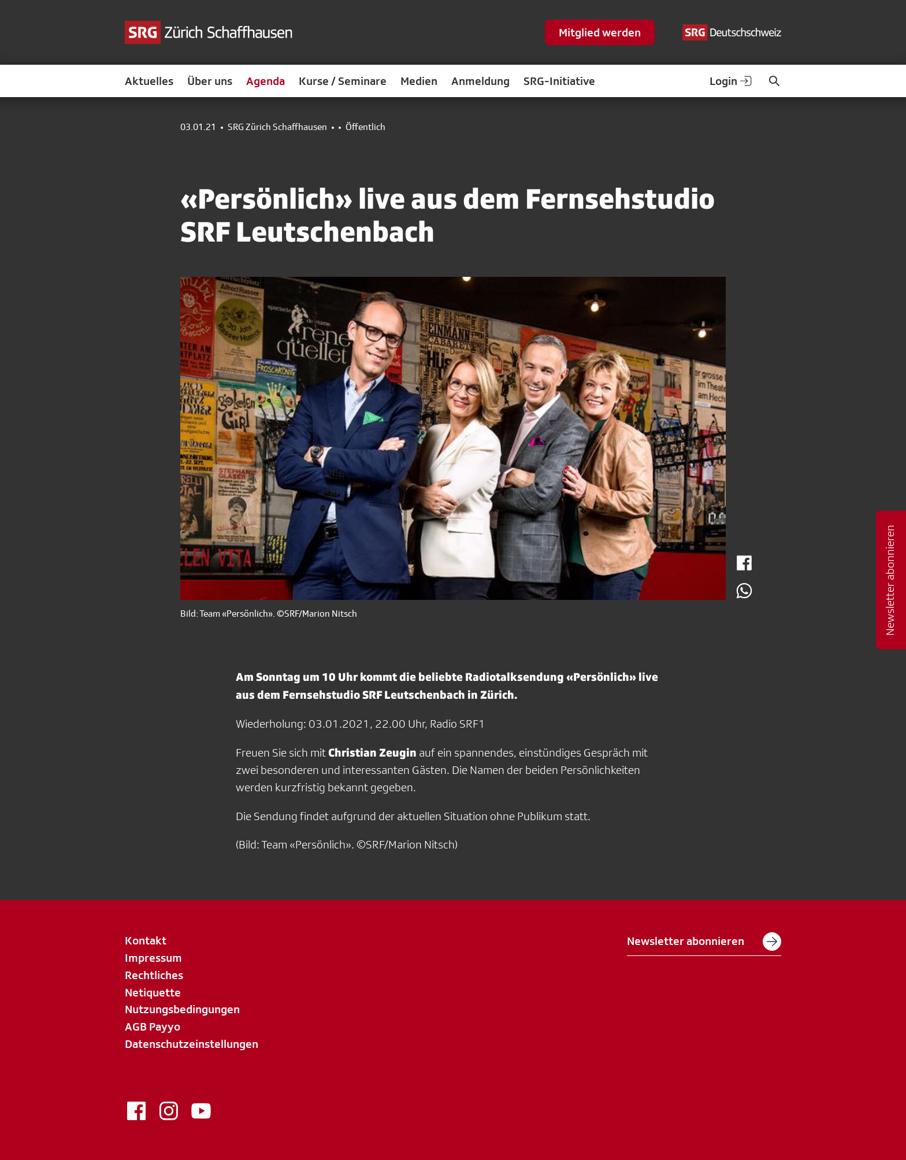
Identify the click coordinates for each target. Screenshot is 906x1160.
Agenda (265, 81)
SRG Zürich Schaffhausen (277, 127)
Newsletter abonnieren (704, 941)
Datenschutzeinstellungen (191, 1043)
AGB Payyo (152, 1026)
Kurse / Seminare (343, 81)
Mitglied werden (600, 32)
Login (731, 81)
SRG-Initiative (559, 81)
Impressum (153, 957)
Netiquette (153, 992)
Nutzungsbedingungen (182, 1009)
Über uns (209, 81)
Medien (418, 81)
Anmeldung (480, 81)
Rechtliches (154, 975)
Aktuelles (149, 81)
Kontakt (145, 940)
